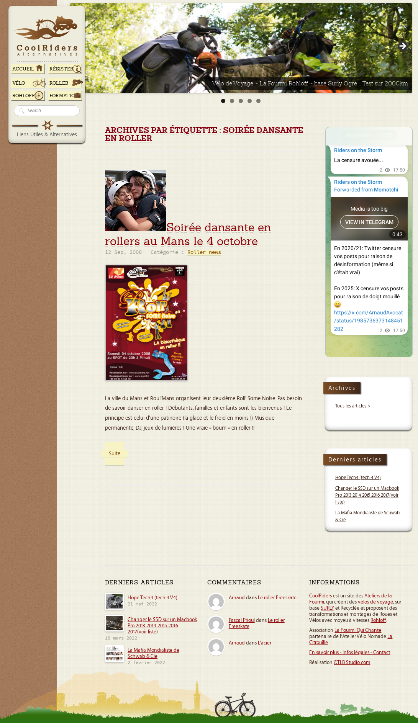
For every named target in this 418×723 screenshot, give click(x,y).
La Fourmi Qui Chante (357, 630)
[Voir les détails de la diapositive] (241, 48)
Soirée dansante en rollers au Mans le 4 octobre (188, 234)
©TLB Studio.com (352, 662)
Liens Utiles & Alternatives (47, 134)
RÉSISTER (61, 69)
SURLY (327, 608)
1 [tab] (223, 101)
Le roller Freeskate (277, 597)
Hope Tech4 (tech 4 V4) (358, 477)
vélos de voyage (375, 602)
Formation (64, 96)
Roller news (204, 252)
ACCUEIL (23, 69)
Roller (59, 83)
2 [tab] (232, 101)
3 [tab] (241, 101)
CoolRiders (320, 596)
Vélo (18, 83)
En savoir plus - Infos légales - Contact (349, 652)
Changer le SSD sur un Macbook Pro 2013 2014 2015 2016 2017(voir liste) (367, 495)
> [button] (402, 46)
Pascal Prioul (242, 620)
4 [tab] (250, 101)
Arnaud (237, 597)
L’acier (264, 643)
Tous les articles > (352, 406)
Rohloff (23, 96)
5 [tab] (258, 101)
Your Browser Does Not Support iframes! (369, 242)
